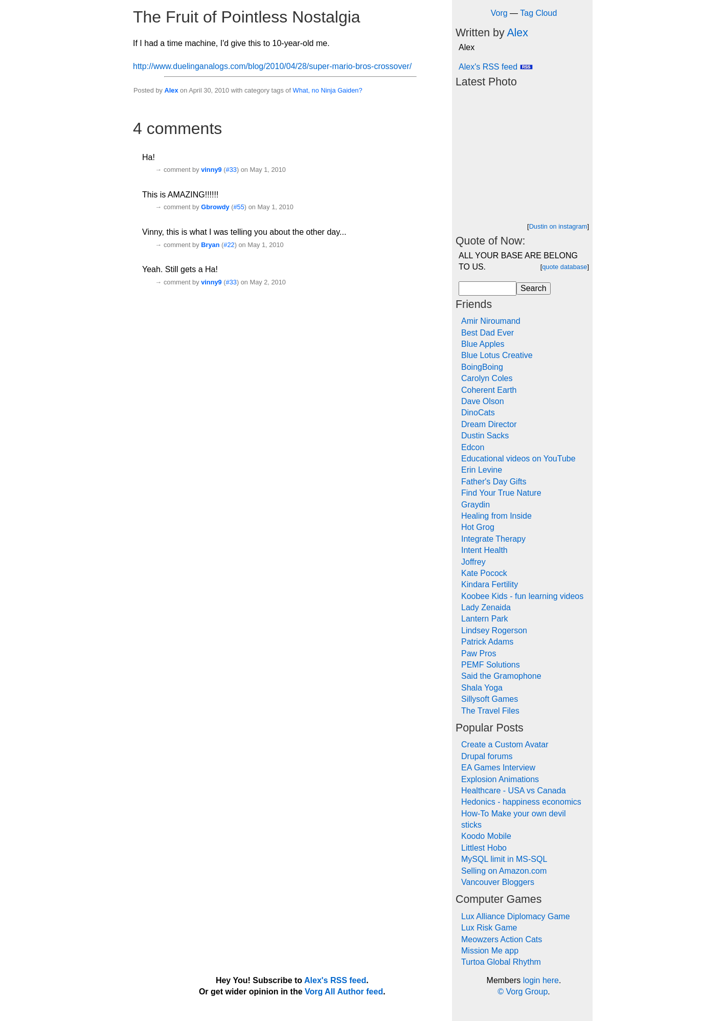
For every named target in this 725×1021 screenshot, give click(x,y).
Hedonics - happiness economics (521, 801)
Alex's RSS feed (496, 66)
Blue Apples (483, 344)
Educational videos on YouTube (518, 458)
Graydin (475, 504)
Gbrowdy (215, 207)
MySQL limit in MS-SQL (504, 859)
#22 (228, 245)
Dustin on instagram (558, 226)
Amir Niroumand (490, 321)
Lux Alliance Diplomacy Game (515, 916)
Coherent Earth (489, 390)
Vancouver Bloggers (497, 882)
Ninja (328, 90)
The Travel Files (490, 710)
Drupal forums (486, 756)
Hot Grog (477, 527)
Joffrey (473, 562)
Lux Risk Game (489, 927)
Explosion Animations (500, 779)
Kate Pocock (484, 573)
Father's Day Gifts (494, 481)
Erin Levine (481, 469)
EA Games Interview (498, 767)
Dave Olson (482, 401)
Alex (171, 90)
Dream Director (488, 424)
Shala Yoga (482, 687)
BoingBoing (482, 367)
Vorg (499, 13)
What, (301, 90)
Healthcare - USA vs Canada (513, 790)
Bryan (210, 245)
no (315, 90)
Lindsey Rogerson (494, 630)
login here (541, 980)
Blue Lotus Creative (497, 355)
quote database (564, 267)
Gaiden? (349, 90)
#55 (238, 207)
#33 (231, 169)
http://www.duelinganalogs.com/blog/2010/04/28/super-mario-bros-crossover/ (272, 66)
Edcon (472, 447)
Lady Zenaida (486, 607)
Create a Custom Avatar (504, 744)
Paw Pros (478, 653)
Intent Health (484, 550)
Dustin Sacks (485, 435)
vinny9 (211, 169)
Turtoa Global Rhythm (501, 962)
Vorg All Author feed (344, 991)
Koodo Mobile (486, 836)
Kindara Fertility (489, 584)
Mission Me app (489, 950)
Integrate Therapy (493, 539)
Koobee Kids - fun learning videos (522, 596)
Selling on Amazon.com (504, 871)
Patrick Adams (487, 641)
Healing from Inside (496, 516)
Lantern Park (484, 618)
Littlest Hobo (484, 848)
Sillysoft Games (489, 699)
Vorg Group (527, 991)
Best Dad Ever (487, 332)
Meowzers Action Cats (501, 939)
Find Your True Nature (501, 493)
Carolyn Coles (486, 378)
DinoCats (478, 412)
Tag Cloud (538, 13)
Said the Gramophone (501, 676)
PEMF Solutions (490, 664)
